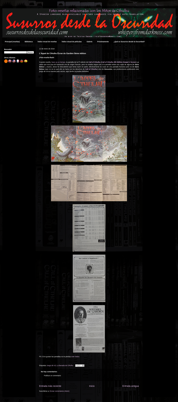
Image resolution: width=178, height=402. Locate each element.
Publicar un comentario (52, 376)
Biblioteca (29, 42)
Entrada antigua (130, 386)
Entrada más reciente (50, 386)
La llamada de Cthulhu (65, 365)
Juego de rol (51, 365)
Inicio (92, 386)
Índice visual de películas (72, 42)
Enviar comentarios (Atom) (59, 391)
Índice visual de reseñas (47, 42)
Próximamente (103, 42)
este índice (75, 357)
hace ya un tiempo (58, 62)
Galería (89, 42)
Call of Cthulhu (94, 62)
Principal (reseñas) (12, 42)
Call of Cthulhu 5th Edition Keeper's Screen (119, 62)
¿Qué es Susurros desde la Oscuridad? (129, 42)
